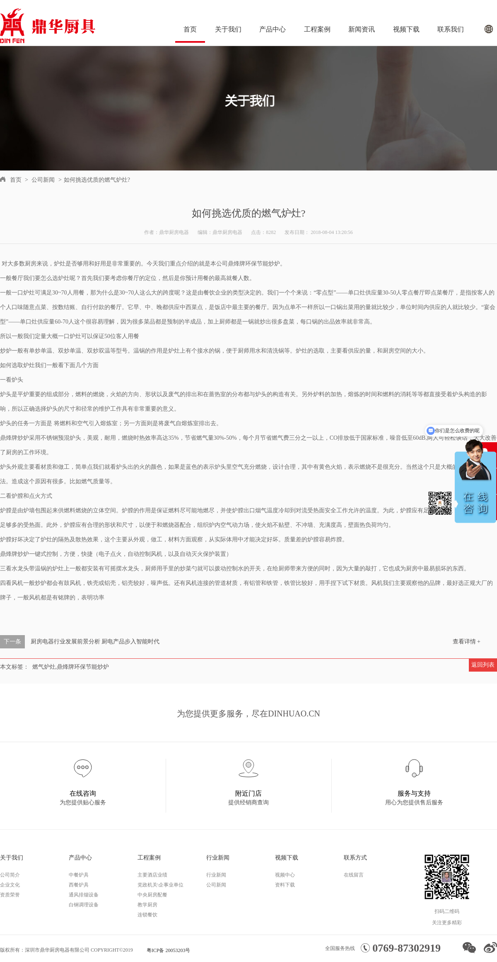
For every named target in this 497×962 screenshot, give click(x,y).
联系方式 (355, 858)
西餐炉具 (79, 885)
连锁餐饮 (147, 915)
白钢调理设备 (84, 905)
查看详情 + (466, 641)
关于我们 (228, 29)
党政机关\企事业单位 (160, 885)
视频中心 (285, 875)
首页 (190, 29)
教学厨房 (147, 905)
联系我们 (450, 29)
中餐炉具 (79, 875)
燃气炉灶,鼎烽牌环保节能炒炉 (70, 667)
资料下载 (285, 885)
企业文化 (10, 885)
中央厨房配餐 (152, 895)
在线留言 (354, 875)
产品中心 (272, 29)
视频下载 (406, 29)
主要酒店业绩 (152, 875)
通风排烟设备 (84, 895)
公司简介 (10, 875)
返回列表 (483, 665)
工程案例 (317, 29)
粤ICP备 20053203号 (169, 950)
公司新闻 (43, 180)
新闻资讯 (361, 29)
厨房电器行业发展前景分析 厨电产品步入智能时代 (95, 641)
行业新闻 (217, 858)
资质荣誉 (10, 895)
